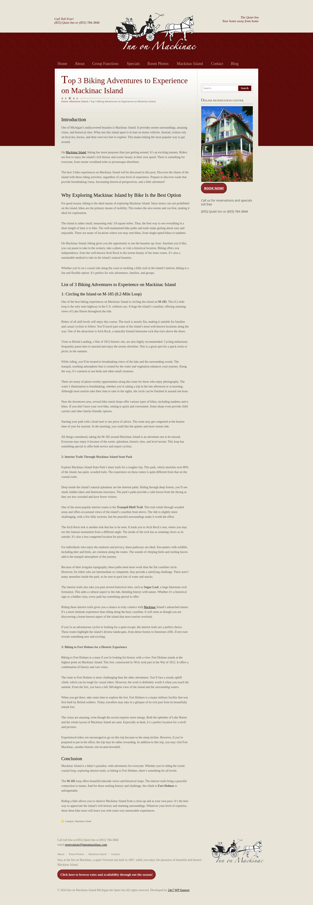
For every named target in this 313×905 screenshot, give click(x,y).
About (80, 63)
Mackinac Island (190, 63)
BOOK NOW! (214, 188)
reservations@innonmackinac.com (86, 844)
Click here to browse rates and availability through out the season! (106, 874)
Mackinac (150, 607)
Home (62, 63)
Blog (234, 63)
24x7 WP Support (179, 890)
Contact (217, 63)
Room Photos (158, 63)
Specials (133, 63)
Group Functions (105, 63)
